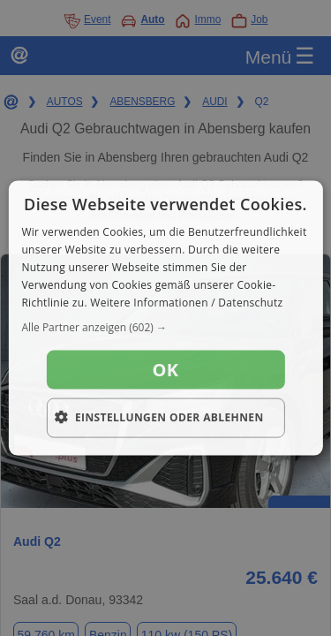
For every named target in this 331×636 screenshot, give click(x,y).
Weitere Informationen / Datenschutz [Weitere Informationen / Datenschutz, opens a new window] (186, 301)
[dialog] (165, 318)
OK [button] (166, 370)
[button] (165, 328)
